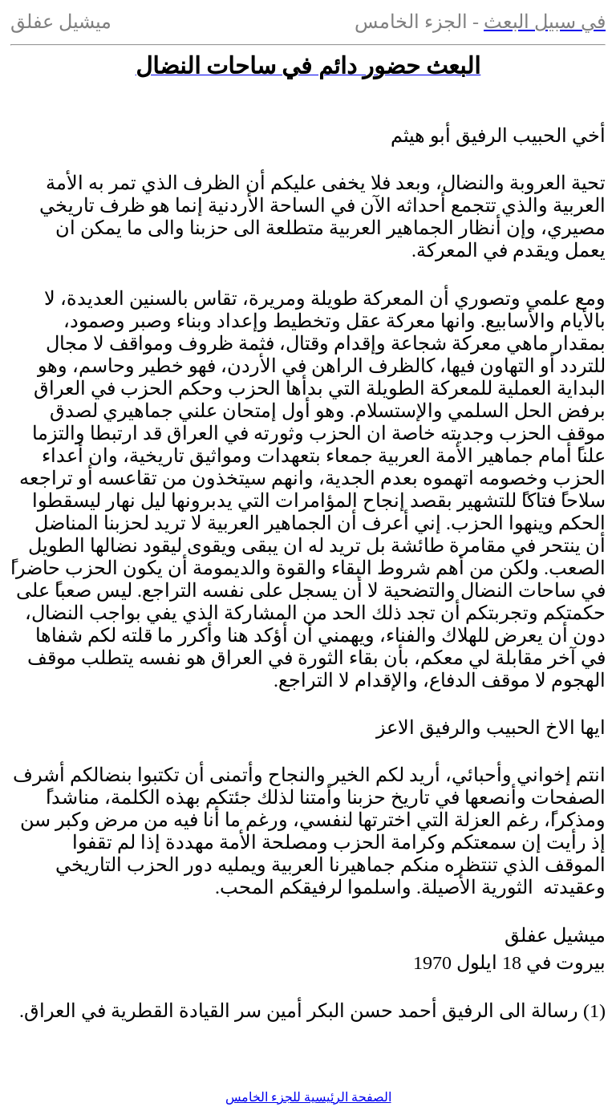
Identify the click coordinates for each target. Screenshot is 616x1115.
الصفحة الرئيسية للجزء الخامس (308, 1097)
